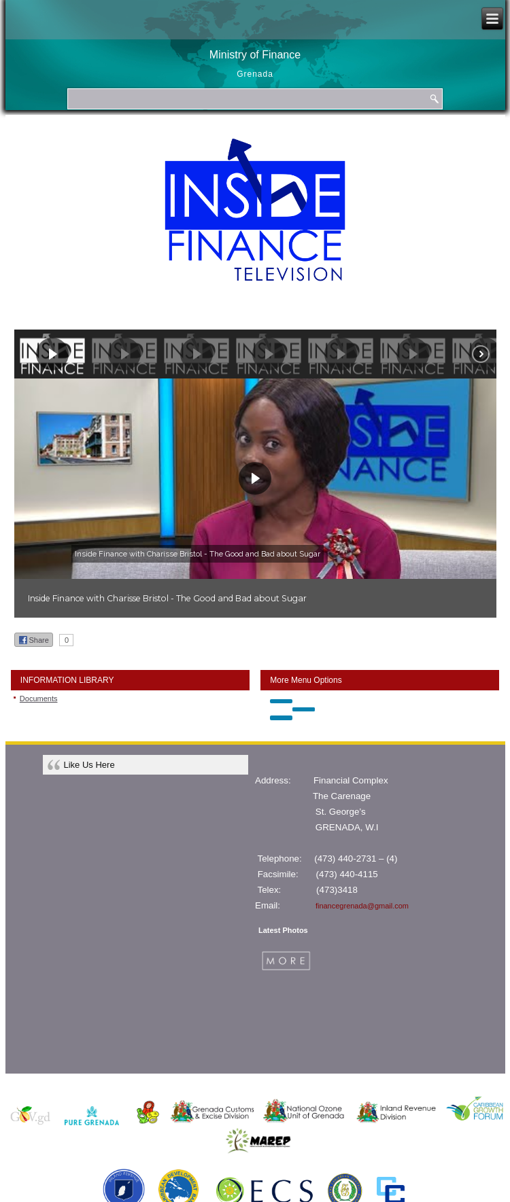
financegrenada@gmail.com (362, 906)
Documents (39, 698)
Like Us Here (89, 765)
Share (33, 640)
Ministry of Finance (255, 54)
